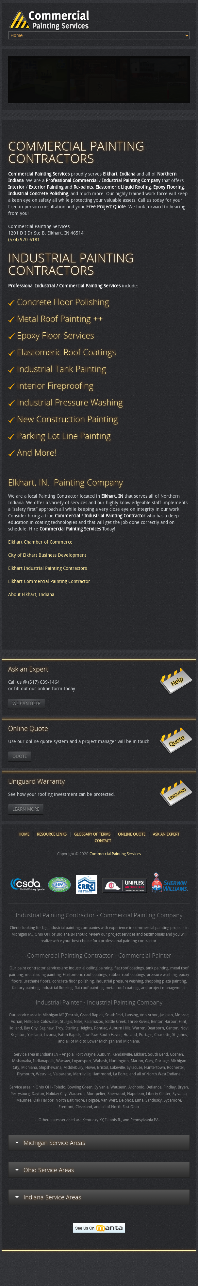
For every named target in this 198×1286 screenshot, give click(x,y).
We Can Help (26, 703)
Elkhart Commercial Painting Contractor (49, 581)
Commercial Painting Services (115, 854)
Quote (19, 756)
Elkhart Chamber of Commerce (40, 542)
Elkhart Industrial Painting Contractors (47, 568)
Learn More (25, 809)
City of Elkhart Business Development (47, 555)
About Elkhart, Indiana (31, 594)
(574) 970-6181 (24, 239)
